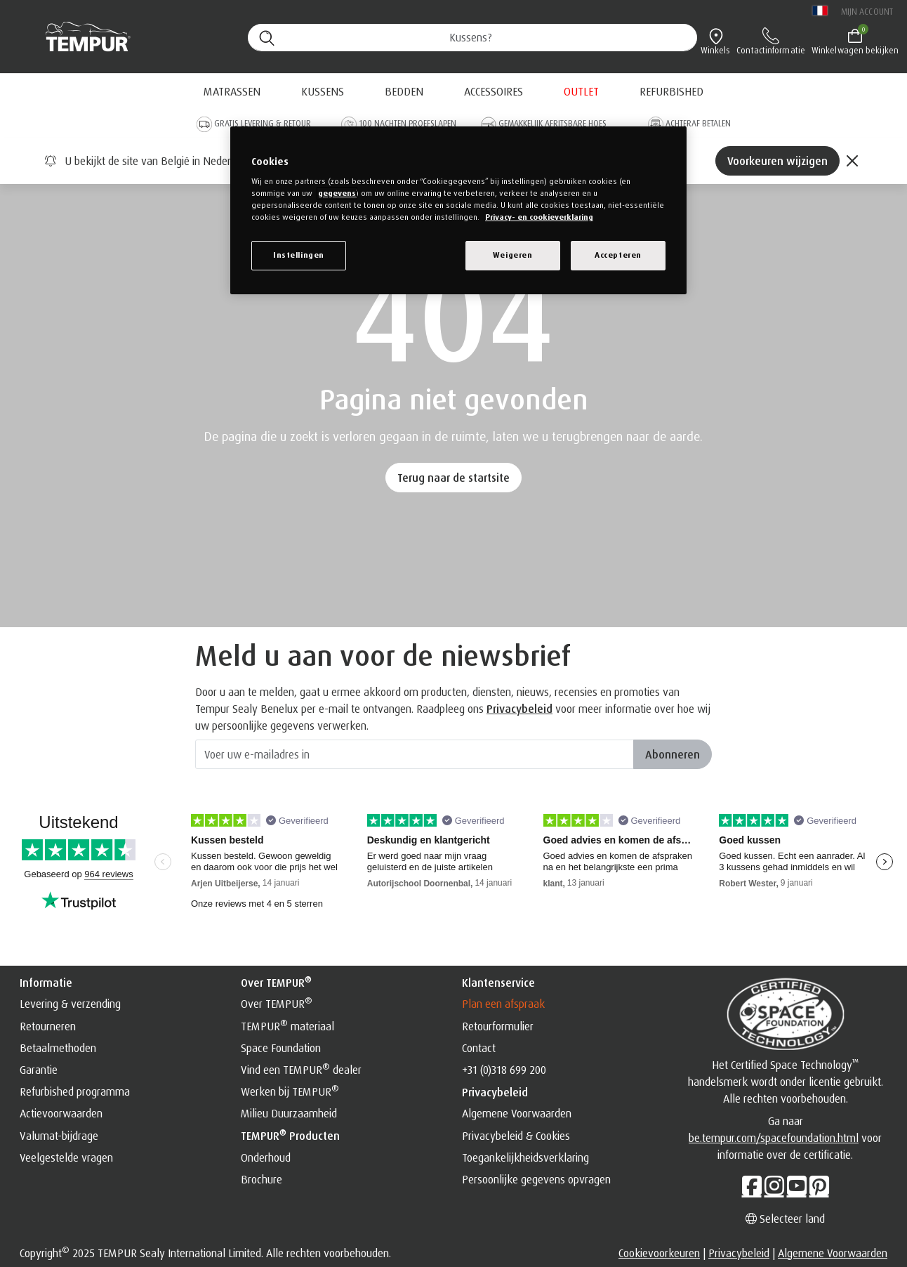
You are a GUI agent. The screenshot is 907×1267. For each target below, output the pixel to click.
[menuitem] (581, 91)
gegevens (337, 193)
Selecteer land (785, 1219)
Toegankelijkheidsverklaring (525, 1157)
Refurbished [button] (671, 91)
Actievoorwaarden (61, 1113)
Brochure (261, 1179)
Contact (479, 1048)
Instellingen (298, 255)
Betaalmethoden (58, 1048)
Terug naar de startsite (453, 478)
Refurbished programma (75, 1091)
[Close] (852, 160)
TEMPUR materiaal (287, 1026)
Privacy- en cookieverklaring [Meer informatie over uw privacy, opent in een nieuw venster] (539, 217)
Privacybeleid (519, 709)
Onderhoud (266, 1157)
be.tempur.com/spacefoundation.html (774, 1138)
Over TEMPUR (276, 1004)
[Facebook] (752, 1185)
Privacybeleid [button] (495, 1092)
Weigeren (513, 255)
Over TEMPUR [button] (276, 982)
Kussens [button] (322, 91)
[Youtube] (797, 1185)
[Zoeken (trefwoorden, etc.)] (472, 37)
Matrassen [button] (232, 91)
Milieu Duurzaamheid (289, 1113)
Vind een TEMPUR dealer (301, 1070)
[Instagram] (774, 1185)
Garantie (39, 1070)
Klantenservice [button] (498, 983)
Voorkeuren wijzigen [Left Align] (777, 161)
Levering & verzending (70, 1004)
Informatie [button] (46, 983)
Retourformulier (498, 1026)
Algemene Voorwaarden (516, 1113)
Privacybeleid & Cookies (516, 1136)
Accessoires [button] (493, 91)
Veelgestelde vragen (66, 1157)
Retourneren (48, 1026)
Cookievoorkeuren (659, 1253)
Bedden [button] (404, 91)
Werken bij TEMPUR (290, 1091)
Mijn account (867, 11)
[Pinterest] (819, 1185)
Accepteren (618, 255)
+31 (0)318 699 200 (504, 1070)
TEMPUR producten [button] (290, 1135)
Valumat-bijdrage (59, 1136)
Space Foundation (281, 1048)
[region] (458, 210)
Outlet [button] (581, 91)
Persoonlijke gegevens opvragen (536, 1179)
